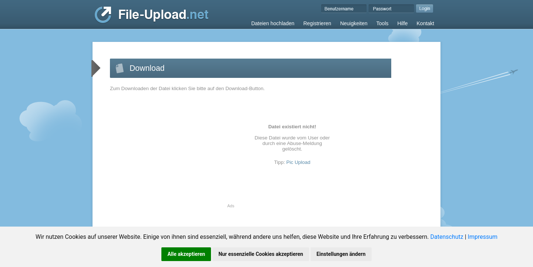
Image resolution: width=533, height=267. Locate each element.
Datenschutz (446, 236)
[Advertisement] (172, 152)
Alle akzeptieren (186, 254)
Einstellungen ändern (341, 254)
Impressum (483, 236)
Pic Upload (298, 162)
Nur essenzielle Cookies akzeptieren (260, 254)
